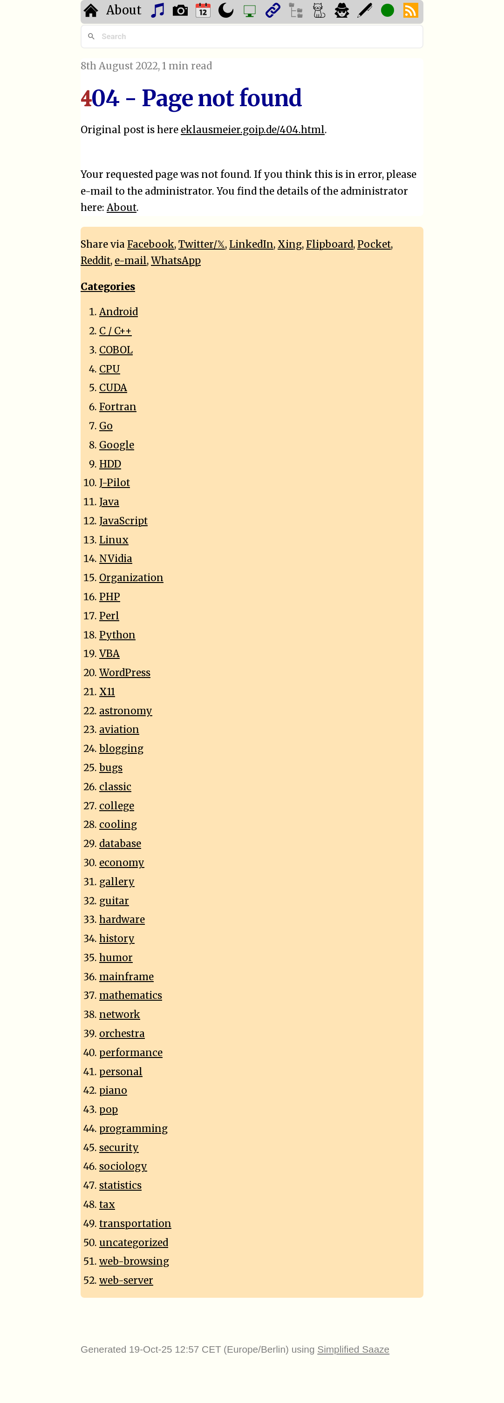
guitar (114, 901)
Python (117, 635)
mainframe (126, 977)
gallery (117, 882)
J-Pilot (114, 483)
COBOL (116, 350)
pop (108, 1110)
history (117, 939)
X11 (107, 692)
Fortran (117, 407)
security (119, 1148)
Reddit (95, 261)
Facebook (150, 244)
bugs (111, 768)
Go (106, 426)
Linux (114, 540)
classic (115, 787)
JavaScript (123, 521)
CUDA (113, 388)
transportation (135, 1224)
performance (131, 1053)
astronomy (125, 711)
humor (116, 958)
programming (133, 1129)
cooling (118, 825)
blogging (121, 749)
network (119, 1015)
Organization (131, 578)
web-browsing (134, 1261)
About (124, 10)
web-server (126, 1280)
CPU (109, 369)
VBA (109, 654)
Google (116, 445)
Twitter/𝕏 (201, 244)
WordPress (124, 673)
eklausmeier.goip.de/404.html (253, 130)
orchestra (122, 1034)
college (116, 806)
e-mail (131, 261)
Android (118, 312)
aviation (119, 730)
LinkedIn (251, 244)
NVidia (115, 559)
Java (109, 502)
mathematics (130, 996)
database (120, 844)
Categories (108, 287)
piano (113, 1090)
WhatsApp (176, 261)
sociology (123, 1166)
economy (121, 863)
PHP (109, 597)
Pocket (374, 244)
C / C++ (115, 331)
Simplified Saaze (353, 1349)
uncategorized (133, 1243)
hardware (122, 920)
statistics (120, 1185)
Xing (290, 244)
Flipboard (329, 244)
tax (107, 1205)
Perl (109, 616)
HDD (110, 464)
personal (121, 1072)
